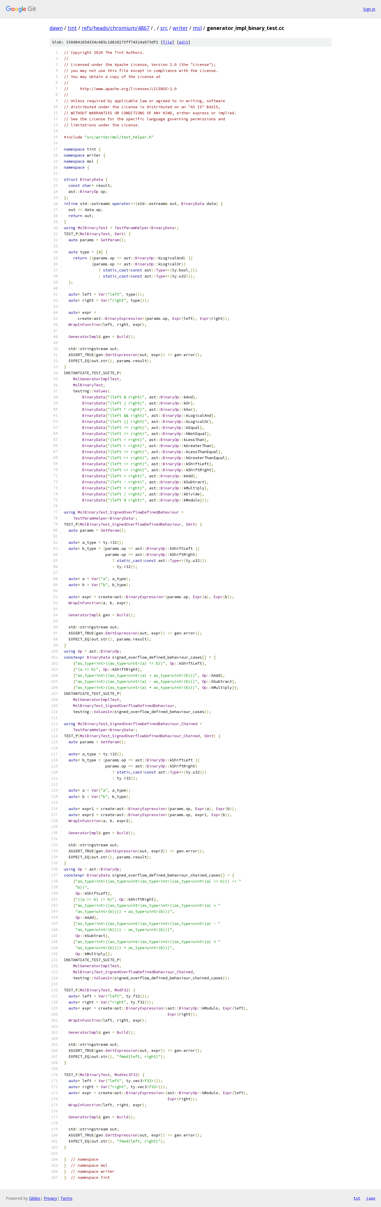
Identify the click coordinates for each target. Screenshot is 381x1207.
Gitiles (34, 1198)
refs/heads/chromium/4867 (115, 27)
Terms (66, 1198)
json (370, 1198)
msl (197, 27)
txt (356, 1198)
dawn (56, 27)
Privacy (50, 1198)
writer (180, 27)
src (164, 27)
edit (183, 42)
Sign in (369, 9)
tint (72, 27)
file (167, 42)
